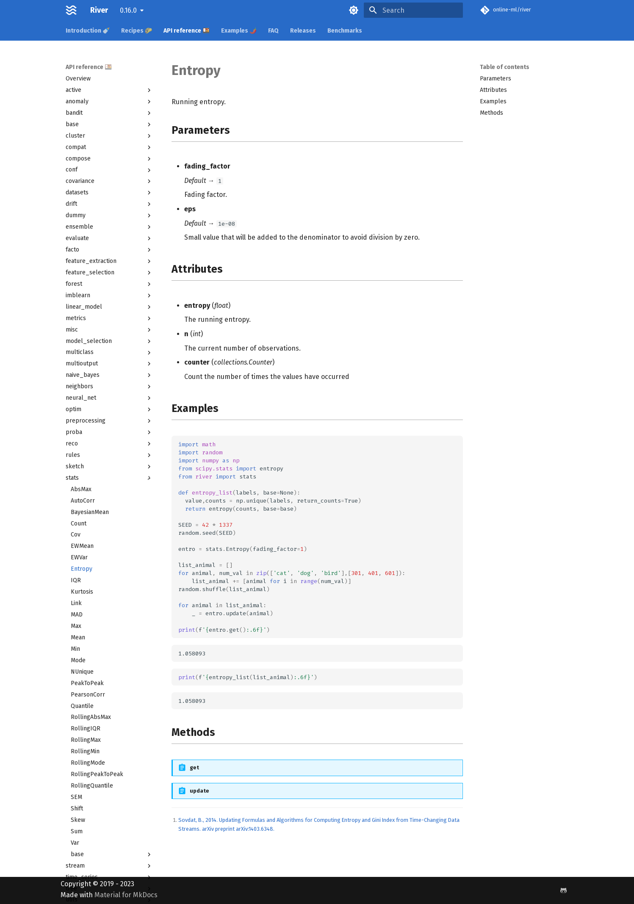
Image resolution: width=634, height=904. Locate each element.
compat (109, 147)
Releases (303, 30)
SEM (76, 797)
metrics (109, 318)
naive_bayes (109, 375)
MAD (77, 614)
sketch (109, 466)
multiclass (109, 352)
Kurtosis (82, 591)
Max (76, 626)
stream (109, 866)
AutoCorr (83, 500)
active (109, 90)
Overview (78, 78)
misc (109, 330)
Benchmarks (344, 30)
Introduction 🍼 (88, 30)
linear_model (109, 307)
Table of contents (504, 67)
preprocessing (109, 421)
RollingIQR (85, 728)
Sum (77, 831)
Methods (491, 112)
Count (78, 523)
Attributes (493, 90)
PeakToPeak (87, 683)
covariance (109, 181)
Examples (493, 101)
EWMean (82, 546)
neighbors (109, 386)
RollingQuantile (92, 785)
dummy (109, 215)
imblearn (109, 295)
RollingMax (86, 740)
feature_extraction (109, 261)
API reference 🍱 (186, 30)
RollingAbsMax (91, 717)
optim (109, 409)
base (109, 124)
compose (109, 159)
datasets (109, 192)
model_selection (109, 341)
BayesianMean (90, 512)
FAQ (273, 30)
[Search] (413, 10)
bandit (109, 113)
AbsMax (81, 489)
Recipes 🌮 (136, 30)
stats (109, 478)
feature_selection (109, 272)
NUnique (82, 671)
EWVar (79, 557)
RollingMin (85, 751)
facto (109, 250)
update (199, 791)
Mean (78, 637)
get (194, 767)
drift (109, 204)
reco (109, 444)
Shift (77, 808)
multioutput (109, 364)
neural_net (109, 398)
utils (109, 900)
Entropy (81, 568)
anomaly (109, 101)
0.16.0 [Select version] (128, 10)
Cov (75, 534)
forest (109, 284)
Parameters (495, 78)
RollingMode (88, 762)
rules (109, 455)
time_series (109, 877)
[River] (71, 10)
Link (76, 603)
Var (75, 842)
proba (109, 432)
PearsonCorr (88, 694)
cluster (109, 136)
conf (109, 170)
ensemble (109, 227)
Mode (78, 660)
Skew (78, 820)
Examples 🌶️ (239, 30)
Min (75, 648)
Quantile (82, 706)
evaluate (109, 238)
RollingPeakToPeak (97, 774)
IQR (76, 580)
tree (109, 889)
